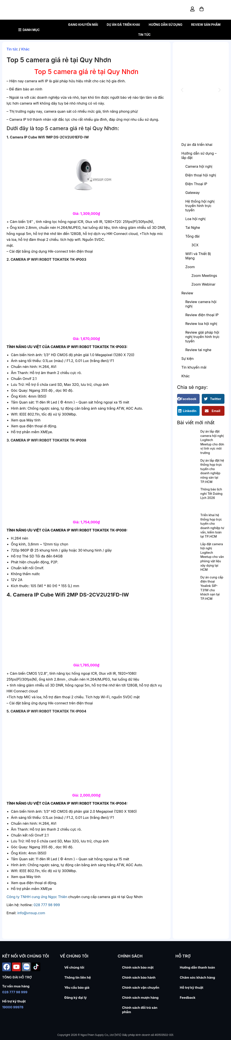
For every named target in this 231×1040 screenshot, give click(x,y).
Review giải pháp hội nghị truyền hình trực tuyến (202, 336)
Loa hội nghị (195, 219)
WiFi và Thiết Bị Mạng (198, 256)
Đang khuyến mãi (83, 24)
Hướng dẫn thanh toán (197, 967)
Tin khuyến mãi (194, 367)
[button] (182, 90)
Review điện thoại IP (202, 315)
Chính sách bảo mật (138, 967)
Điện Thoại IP (196, 184)
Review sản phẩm (206, 24)
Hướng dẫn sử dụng (165, 24)
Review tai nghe (198, 350)
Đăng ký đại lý (75, 997)
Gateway (192, 192)
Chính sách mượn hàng (140, 997)
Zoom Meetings (204, 275)
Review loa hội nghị (201, 323)
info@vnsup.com (31, 913)
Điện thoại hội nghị (200, 175)
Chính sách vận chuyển (140, 987)
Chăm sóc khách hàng (197, 977)
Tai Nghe (192, 227)
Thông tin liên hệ (77, 977)
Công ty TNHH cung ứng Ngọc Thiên (37, 897)
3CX (195, 245)
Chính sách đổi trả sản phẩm (139, 1010)
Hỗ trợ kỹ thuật (191, 987)
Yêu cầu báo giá (76, 987)
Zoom (190, 267)
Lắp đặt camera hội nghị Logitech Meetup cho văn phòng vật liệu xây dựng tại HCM (212, 557)
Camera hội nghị (198, 166)
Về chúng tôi (74, 967)
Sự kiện (187, 358)
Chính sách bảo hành (139, 977)
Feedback (187, 997)
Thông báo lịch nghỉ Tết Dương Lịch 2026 (211, 493)
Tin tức (144, 34)
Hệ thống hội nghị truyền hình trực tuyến (200, 205)
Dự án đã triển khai (123, 24)
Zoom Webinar (204, 284)
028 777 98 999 (47, 905)
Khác (25, 49)
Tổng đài (192, 236)
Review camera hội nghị (201, 304)
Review (187, 293)
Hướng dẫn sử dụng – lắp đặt (199, 155)
